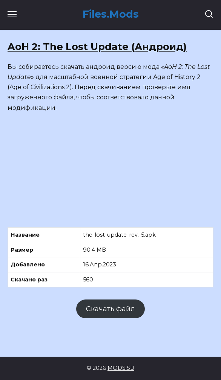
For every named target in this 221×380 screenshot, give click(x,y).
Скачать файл (110, 309)
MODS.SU (120, 368)
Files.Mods (111, 14)
